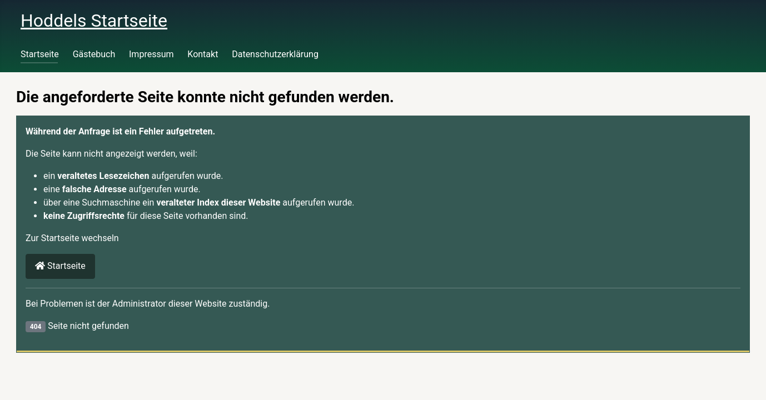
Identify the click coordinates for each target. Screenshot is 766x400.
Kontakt (202, 54)
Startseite (40, 54)
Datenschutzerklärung (275, 54)
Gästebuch (94, 54)
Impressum (151, 54)
